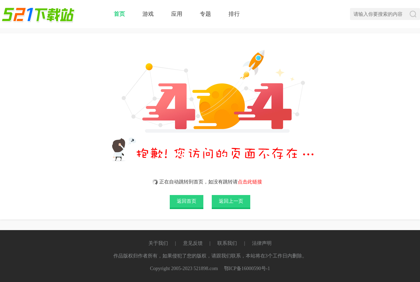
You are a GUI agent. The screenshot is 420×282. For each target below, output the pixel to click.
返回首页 (186, 201)
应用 (176, 14)
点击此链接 (250, 181)
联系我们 (227, 243)
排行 (234, 14)
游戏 (148, 14)
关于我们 (158, 243)
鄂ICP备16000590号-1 (247, 268)
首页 (119, 14)
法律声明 (262, 243)
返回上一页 (231, 201)
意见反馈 (193, 243)
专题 (205, 14)
